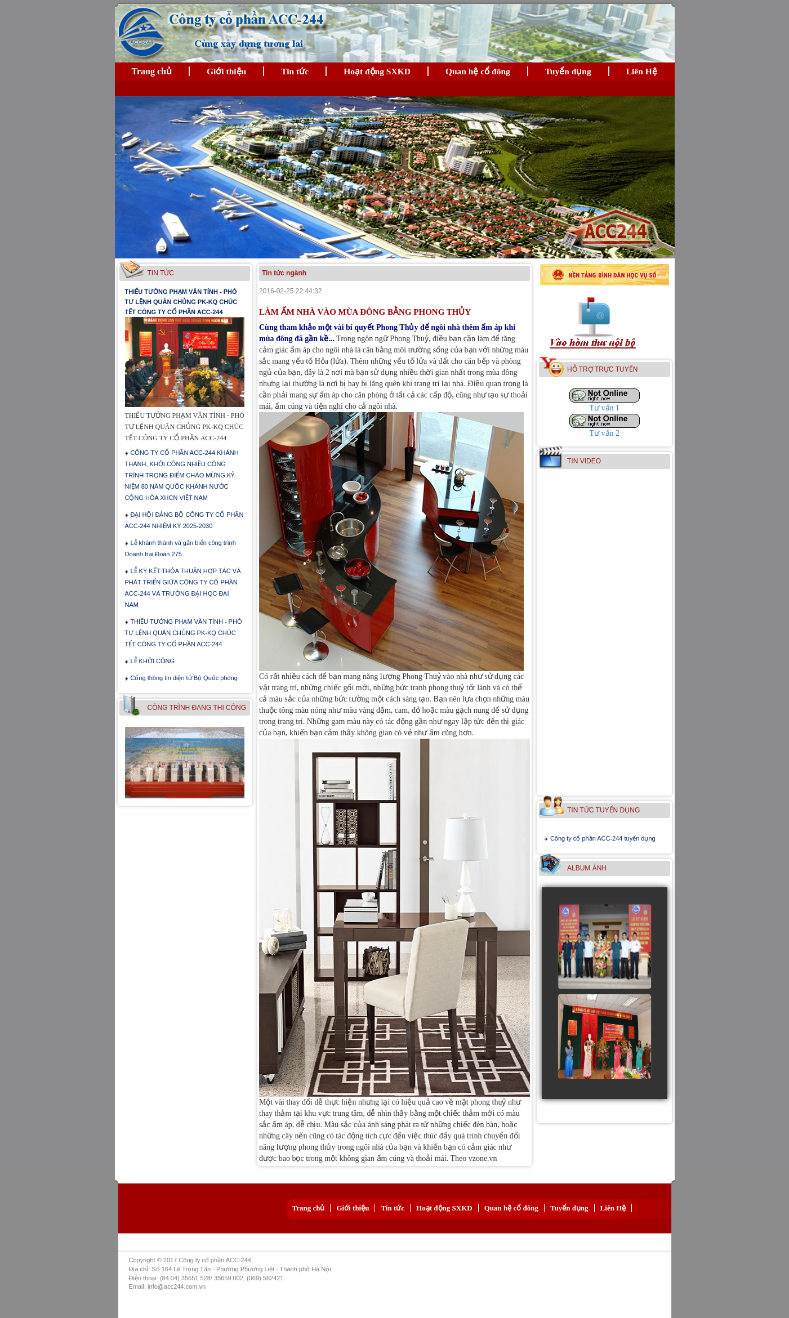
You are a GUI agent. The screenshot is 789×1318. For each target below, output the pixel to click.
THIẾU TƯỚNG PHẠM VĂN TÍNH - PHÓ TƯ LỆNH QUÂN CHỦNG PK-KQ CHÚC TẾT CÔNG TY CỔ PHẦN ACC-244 (181, 301)
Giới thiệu (226, 71)
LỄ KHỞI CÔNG (152, 661)
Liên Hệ (641, 71)
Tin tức (295, 71)
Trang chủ (152, 71)
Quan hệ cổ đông (477, 71)
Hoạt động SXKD (377, 71)
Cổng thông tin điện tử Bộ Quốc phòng (184, 677)
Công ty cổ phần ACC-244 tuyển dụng (603, 838)
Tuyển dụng (568, 71)
